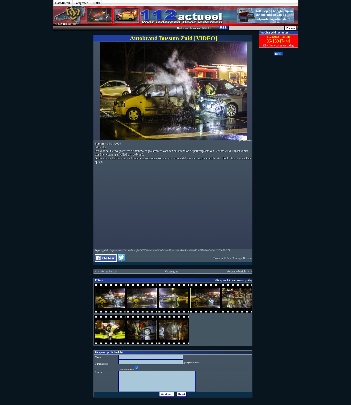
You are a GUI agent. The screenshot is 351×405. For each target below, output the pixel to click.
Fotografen (81, 3)
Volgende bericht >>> (239, 271)
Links (96, 3)
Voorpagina (171, 271)
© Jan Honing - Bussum (238, 258)
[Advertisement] (69, 104)
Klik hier (207, 28)
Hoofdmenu (62, 3)
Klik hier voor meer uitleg (278, 45)
